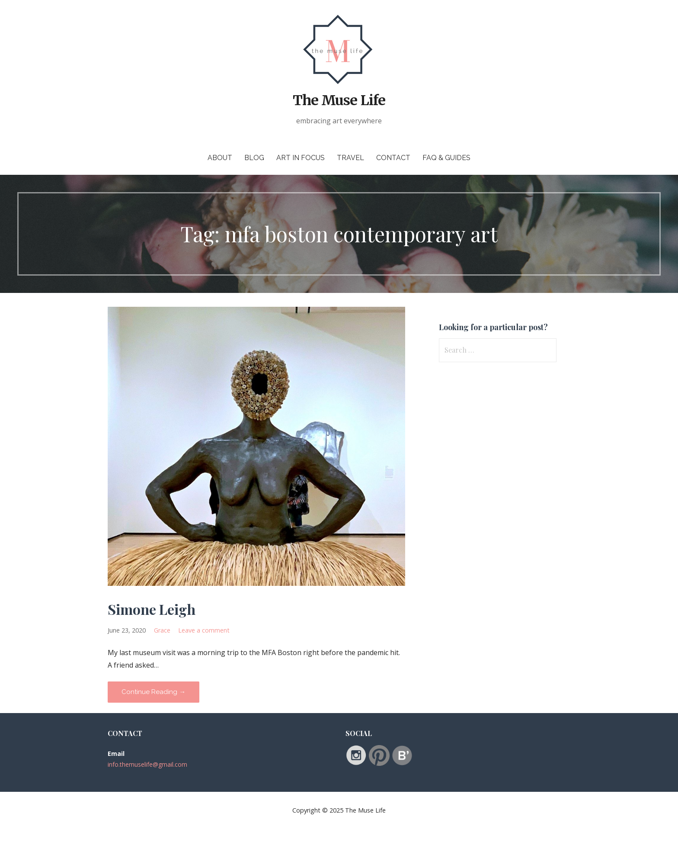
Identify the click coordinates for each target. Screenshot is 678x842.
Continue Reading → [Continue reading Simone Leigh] (153, 692)
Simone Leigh (151, 609)
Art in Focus (300, 158)
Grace (162, 630)
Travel (350, 158)
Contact (393, 158)
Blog (254, 158)
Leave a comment (204, 630)
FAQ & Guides (446, 158)
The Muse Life (339, 100)
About (220, 158)
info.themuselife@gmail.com (147, 764)
